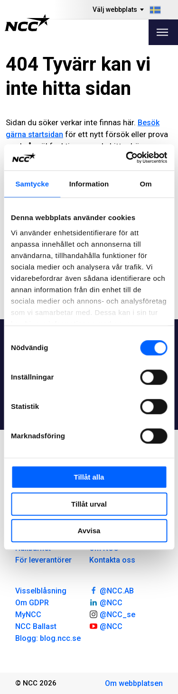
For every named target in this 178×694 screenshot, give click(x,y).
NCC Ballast (35, 626)
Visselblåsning (40, 590)
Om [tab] (146, 184)
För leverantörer (43, 559)
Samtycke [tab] (32, 184)
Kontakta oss (112, 559)
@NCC (106, 602)
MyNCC (28, 614)
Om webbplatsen (134, 683)
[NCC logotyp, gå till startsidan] (27, 23)
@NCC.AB (111, 590)
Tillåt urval (89, 504)
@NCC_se (112, 614)
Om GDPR (32, 602)
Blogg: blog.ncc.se (48, 638)
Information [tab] (89, 184)
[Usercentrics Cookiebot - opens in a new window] (126, 157)
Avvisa (89, 531)
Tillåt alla (89, 477)
